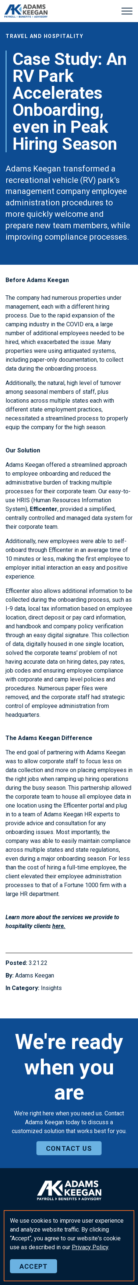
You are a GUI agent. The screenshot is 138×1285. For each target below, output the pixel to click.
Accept (33, 1266)
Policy (90, 1247)
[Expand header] (127, 11)
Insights (51, 987)
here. (59, 926)
